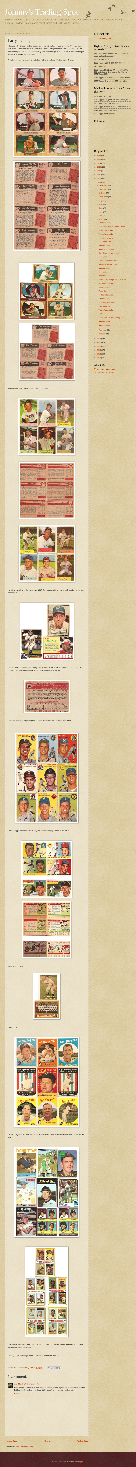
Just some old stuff (105, 230)
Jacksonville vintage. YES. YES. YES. (113, 280)
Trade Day (102, 291)
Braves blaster (104, 325)
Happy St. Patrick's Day (107, 264)
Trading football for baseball (109, 261)
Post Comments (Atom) (25, 1447)
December (103, 185)
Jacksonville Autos (105, 295)
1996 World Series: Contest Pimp (111, 226)
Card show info (104, 306)
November (103, 189)
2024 (99, 163)
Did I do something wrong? (109, 253)
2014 (99, 354)
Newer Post (11, 1441)
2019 (99, 182)
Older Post (83, 1441)
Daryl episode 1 (104, 276)
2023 (99, 167)
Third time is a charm (106, 238)
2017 (99, 342)
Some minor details (106, 249)
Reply (16, 1393)
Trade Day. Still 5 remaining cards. (111, 318)
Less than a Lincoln (106, 302)
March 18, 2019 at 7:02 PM (28, 1384)
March (101, 219)
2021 (99, 175)
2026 (99, 156)
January (102, 334)
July (100, 204)
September (103, 197)
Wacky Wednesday (105, 234)
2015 (99, 350)
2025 (99, 159)
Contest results (104, 287)
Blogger (80, 1462)
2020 (99, 178)
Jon (15, 1384)
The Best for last (104, 242)
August (102, 201)
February (102, 330)
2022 (99, 171)
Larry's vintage (104, 272)
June (101, 208)
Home (47, 1441)
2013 (99, 358)
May (101, 212)
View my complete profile (104, 373)
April (101, 216)
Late (100, 314)
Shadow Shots (104, 223)
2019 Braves (103, 257)
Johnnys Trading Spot (102, 39)
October (102, 193)
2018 (99, 339)
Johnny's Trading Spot (41, 11)
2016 (99, 346)
